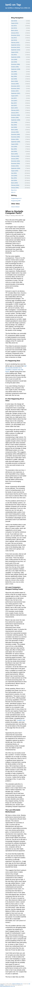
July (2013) (14, 37)
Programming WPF (16, 200)
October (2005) (15, 139)
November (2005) (15, 137)
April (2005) (14, 151)
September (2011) (15, 45)
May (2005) (14, 149)
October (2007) (15, 91)
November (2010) (15, 47)
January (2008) (15, 83)
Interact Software (15, 206)
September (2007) (15, 93)
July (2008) (14, 71)
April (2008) (14, 78)
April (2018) (14, 20)
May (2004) (14, 178)
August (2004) (14, 170)
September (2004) (15, 168)
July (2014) (14, 25)
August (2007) (14, 95)
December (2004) (15, 161)
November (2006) (15, 115)
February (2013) (15, 42)
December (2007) (15, 86)
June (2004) (14, 175)
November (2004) (15, 163)
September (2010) (15, 49)
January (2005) (15, 158)
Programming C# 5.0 (16, 198)
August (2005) (14, 144)
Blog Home (14, 190)
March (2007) (14, 107)
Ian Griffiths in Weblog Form (14, 8)
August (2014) (14, 23)
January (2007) (15, 112)
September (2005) (15, 141)
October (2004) (15, 166)
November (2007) (15, 88)
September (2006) (15, 120)
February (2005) (15, 156)
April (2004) (14, 180)
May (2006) (14, 124)
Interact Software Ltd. (17, 983)
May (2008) (14, 76)
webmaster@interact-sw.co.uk (7, 986)
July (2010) (14, 54)
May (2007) (14, 103)
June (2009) (14, 59)
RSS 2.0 (27, 8)
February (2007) (15, 110)
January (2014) (15, 33)
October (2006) (15, 117)
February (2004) (15, 185)
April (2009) (14, 62)
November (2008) (15, 64)
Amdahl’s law (21, 720)
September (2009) (15, 57)
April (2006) (14, 127)
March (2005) (14, 153)
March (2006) (14, 129)
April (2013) (14, 40)
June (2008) (14, 74)
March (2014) (14, 30)
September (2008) (15, 69)
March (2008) (14, 81)
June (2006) (14, 122)
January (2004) (15, 187)
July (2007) (14, 98)
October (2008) (15, 66)
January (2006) (15, 132)
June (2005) (14, 146)
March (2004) (14, 182)
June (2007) (14, 100)
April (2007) (14, 105)
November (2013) (15, 35)
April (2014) (14, 28)
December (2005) (15, 134)
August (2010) (14, 52)
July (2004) (14, 173)
